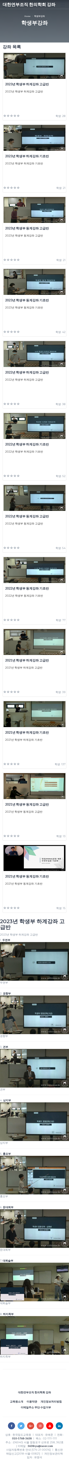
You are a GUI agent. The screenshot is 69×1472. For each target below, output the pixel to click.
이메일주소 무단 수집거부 (36, 1407)
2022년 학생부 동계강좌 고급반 (27, 516)
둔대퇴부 (8, 1207)
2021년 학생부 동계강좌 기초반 (27, 876)
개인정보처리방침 (51, 1401)
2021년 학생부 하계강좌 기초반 (27, 732)
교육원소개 (16, 1401)
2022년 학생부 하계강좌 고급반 (27, 372)
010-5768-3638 (22, 1438)
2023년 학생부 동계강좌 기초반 (27, 300)
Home (27, 16)
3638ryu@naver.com (40, 1445)
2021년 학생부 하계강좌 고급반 (27, 660)
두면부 (6, 940)
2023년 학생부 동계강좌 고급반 (27, 228)
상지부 (7, 1100)
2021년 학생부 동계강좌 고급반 (27, 804)
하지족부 (8, 1314)
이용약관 (32, 1401)
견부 (5, 1046)
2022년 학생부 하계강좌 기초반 (27, 444)
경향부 (7, 993)
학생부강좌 (39, 16)
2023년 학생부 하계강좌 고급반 (27, 84)
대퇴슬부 (8, 1260)
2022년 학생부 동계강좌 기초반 (27, 588)
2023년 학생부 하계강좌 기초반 (27, 156)
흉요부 (7, 1153)
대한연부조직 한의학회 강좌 (29, 4)
